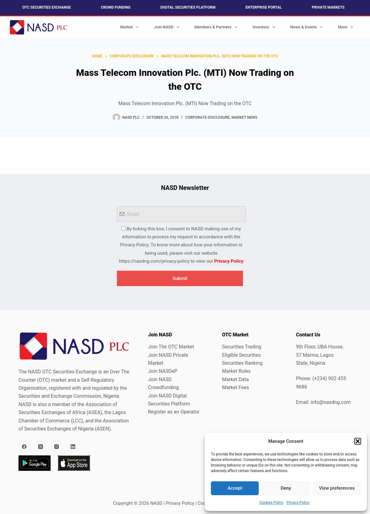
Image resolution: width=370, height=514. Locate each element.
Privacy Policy (297, 502)
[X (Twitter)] (41, 446)
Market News (244, 117)
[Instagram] (57, 446)
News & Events (307, 27)
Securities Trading (241, 347)
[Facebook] (24, 446)
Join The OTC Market (171, 347)
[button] (358, 441)
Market (130, 27)
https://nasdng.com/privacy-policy (154, 261)
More (347, 27)
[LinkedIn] (73, 446)
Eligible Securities (241, 355)
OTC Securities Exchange (47, 7)
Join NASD (167, 27)
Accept (235, 488)
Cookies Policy (271, 502)
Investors (265, 27)
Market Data (235, 379)
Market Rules (236, 371)
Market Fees (235, 387)
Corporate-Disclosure (207, 117)
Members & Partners (217, 27)
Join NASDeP (162, 371)
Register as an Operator (173, 412)
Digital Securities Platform (187, 7)
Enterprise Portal (263, 7)
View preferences (337, 488)
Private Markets (328, 7)
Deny (286, 488)
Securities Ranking (242, 363)
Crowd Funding (115, 7)
